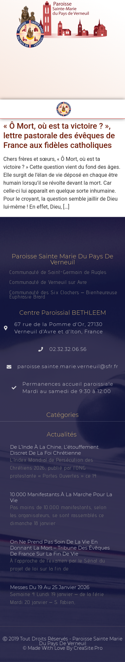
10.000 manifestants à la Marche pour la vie (61, 497)
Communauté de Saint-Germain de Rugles (58, 272)
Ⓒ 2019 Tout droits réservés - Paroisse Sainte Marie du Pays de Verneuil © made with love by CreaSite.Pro (62, 643)
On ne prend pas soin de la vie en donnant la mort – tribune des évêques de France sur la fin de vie (60, 548)
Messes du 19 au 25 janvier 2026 (49, 587)
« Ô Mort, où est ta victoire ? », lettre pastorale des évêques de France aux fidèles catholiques (59, 135)
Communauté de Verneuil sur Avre (48, 282)
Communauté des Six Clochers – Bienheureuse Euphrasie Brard (63, 294)
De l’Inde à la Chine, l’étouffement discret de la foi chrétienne (54, 450)
